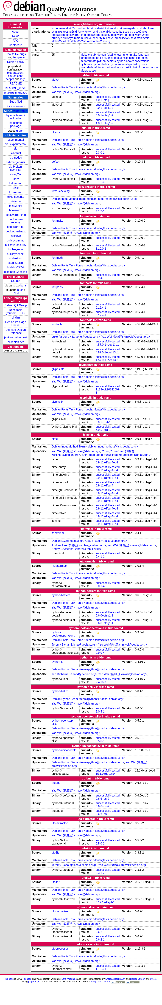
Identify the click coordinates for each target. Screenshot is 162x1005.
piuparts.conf (15, 72)
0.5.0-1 (100, 741)
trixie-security (15, 196)
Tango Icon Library (100, 981)
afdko (83, 54)
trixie (16, 187)
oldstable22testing (15, 271)
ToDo (15, 293)
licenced (27, 979)
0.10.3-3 (101, 182)
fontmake (131, 54)
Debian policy (15, 61)
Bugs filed (15, 101)
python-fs (86, 64)
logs (23, 79)
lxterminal (142, 57)
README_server (15, 88)
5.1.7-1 (100, 211)
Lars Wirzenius (69, 979)
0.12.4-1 (101, 307)
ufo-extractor (115, 67)
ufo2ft (127, 67)
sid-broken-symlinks (16, 168)
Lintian (16, 317)
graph (19, 130)
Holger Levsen (137, 979)
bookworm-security (16, 221)
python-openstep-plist (123, 64)
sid (15, 148)
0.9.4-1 (100, 278)
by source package (16, 124)
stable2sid (15, 258)
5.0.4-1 (100, 711)
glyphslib (122, 57)
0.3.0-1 (100, 152)
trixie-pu (16, 201)
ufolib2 (136, 67)
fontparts (85, 57)
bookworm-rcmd (15, 214)
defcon (101, 54)
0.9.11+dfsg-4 (104, 485)
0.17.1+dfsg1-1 (105, 902)
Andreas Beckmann (115, 979)
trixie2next (15, 205)
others (153, 979)
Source (15, 280)
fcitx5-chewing (116, 54)
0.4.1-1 (100, 556)
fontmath (143, 54)
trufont (102, 67)
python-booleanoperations (133, 61)
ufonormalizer (149, 67)
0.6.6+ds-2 (102, 798)
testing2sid (16, 174)
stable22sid (16, 262)
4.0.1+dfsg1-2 (104, 100)
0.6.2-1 (100, 931)
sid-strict (15, 153)
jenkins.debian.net (15, 337)
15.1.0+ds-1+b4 (106, 773)
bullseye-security (15, 244)
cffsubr (92, 54)
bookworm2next (16, 231)
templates (19, 57)
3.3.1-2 (100, 872)
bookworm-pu (15, 226)
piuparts (9, 979)
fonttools (97, 57)
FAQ (15, 40)
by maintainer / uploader (15, 117)
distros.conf (15, 75)
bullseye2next (15, 253)
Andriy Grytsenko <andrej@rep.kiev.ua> (77, 548)
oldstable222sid (16, 267)
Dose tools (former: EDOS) (16, 311)
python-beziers (106, 61)
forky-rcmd (16, 183)
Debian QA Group (15, 305)
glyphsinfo (110, 57)
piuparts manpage (15, 92)
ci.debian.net (16, 342)
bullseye (15, 235)
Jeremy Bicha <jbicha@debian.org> (74, 644)
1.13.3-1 (101, 968)
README (16, 83)
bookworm (15, 210)
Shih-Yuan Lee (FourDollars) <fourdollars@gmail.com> (116, 454)
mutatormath (88, 61)
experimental (15, 139)
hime (132, 57)
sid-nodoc (16, 157)
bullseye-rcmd (15, 240)
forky (16, 178)
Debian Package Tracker (15, 323)
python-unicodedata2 (65, 750)
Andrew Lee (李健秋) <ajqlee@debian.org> (79, 545)
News (15, 36)
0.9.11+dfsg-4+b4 (107, 462)
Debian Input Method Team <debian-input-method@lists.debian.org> (95, 198)
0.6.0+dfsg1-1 (104, 615)
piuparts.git (33, 981)
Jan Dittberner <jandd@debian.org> (74, 674)
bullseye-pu (15, 249)
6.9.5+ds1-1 (103, 422)
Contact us (15, 45)
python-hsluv (101, 64)
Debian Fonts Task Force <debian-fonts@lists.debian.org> (88, 87)
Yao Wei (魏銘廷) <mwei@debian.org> (76, 92)
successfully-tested (108, 96)
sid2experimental (15, 144)
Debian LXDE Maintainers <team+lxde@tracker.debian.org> (89, 540)
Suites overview (16, 106)
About (15, 31)
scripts (10, 79)
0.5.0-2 (100, 843)
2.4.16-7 (101, 682)
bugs (23, 285)
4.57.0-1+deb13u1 (107, 344)
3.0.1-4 (100, 586)
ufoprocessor (88, 70)
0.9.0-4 (100, 652)
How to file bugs (15, 54)
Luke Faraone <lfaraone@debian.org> (76, 336)
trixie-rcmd (20, 110)
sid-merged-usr (15, 162)
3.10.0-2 (101, 241)
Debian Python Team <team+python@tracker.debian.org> (88, 669)
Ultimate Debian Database (15, 331)
